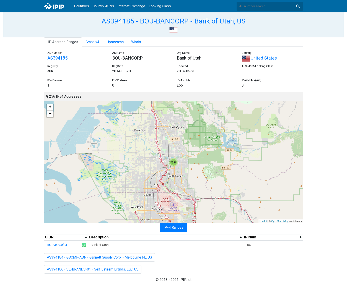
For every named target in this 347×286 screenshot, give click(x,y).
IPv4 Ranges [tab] (173, 227)
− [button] (50, 114)
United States (259, 58)
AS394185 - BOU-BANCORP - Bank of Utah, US (173, 21)
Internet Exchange (131, 6)
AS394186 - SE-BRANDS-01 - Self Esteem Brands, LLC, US (93, 269)
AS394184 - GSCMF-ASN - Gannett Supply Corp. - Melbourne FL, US (99, 257)
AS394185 (57, 58)
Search (297, 6)
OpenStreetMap (280, 221)
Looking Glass (160, 6)
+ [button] (50, 107)
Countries (81, 6)
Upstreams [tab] (115, 42)
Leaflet (263, 221)
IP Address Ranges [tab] (63, 42)
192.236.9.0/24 (56, 245)
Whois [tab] (136, 42)
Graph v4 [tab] (92, 42)
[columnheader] (66, 237)
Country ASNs (103, 6)
